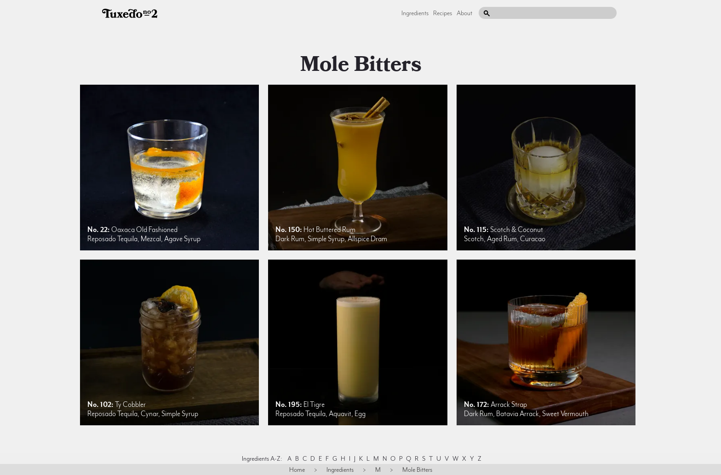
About (464, 13)
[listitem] (169, 167)
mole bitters (360, 64)
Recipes (442, 13)
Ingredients (415, 13)
